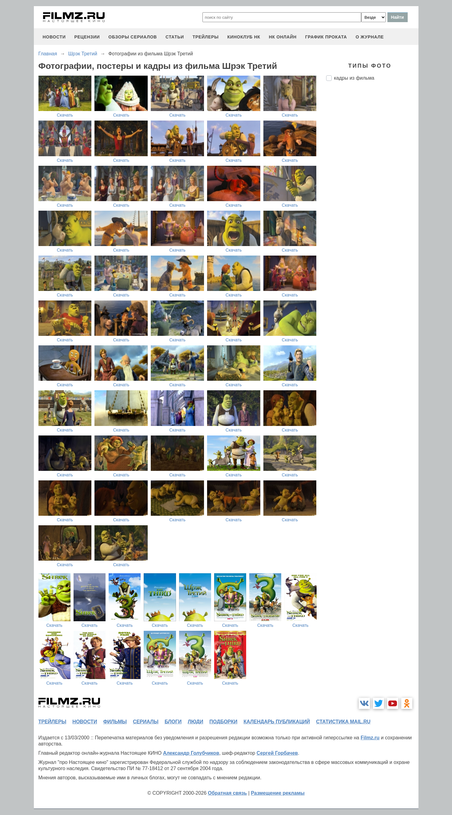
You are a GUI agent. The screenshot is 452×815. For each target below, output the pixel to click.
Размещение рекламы (278, 793)
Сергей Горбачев (277, 753)
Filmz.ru (370, 737)
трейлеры (206, 36)
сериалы (145, 721)
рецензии (87, 36)
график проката (326, 36)
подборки (224, 721)
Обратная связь (227, 793)
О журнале (370, 36)
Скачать (65, 115)
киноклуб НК (243, 36)
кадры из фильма (354, 78)
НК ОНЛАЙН (283, 36)
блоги (173, 721)
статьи (175, 36)
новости (54, 36)
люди (195, 721)
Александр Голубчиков (191, 753)
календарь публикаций (277, 721)
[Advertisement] (372, 188)
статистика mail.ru (343, 721)
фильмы (114, 721)
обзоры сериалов (132, 36)
